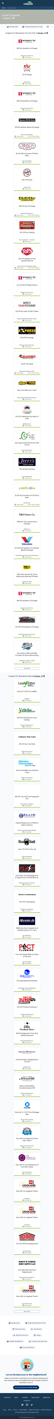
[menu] (2, 3)
